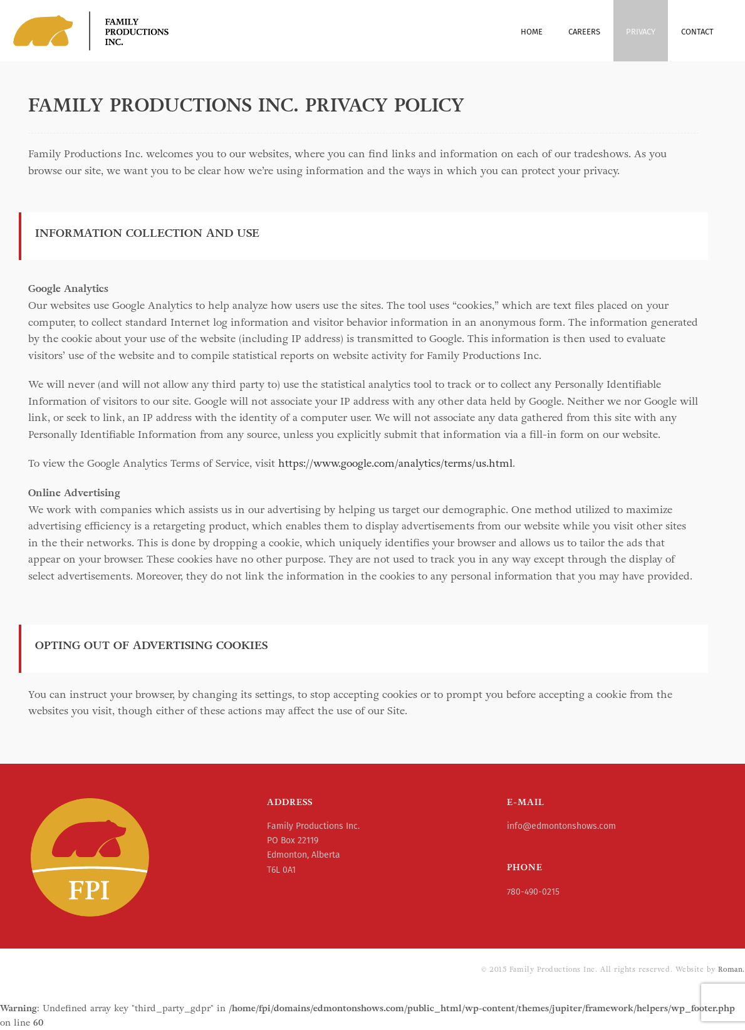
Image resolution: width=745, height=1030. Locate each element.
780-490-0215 (533, 891)
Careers (584, 32)
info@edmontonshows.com (561, 825)
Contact (697, 32)
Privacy (640, 32)
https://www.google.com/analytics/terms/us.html (395, 463)
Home (532, 32)
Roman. (731, 969)
